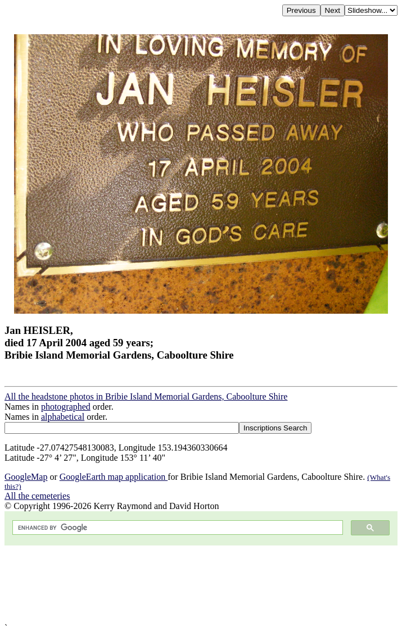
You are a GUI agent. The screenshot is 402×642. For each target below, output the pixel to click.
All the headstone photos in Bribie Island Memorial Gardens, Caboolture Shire (145, 396)
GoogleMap (25, 476)
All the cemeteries (37, 496)
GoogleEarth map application (114, 476)
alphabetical (62, 416)
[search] (176, 528)
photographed (66, 406)
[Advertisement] (201, 584)
